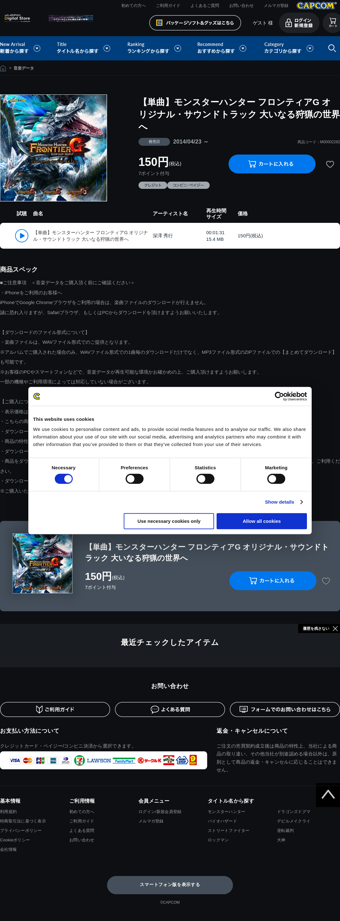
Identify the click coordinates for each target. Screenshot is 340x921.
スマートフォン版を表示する (170, 884)
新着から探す (24, 48)
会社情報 (8, 849)
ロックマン (218, 840)
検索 (331, 48)
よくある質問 (81, 830)
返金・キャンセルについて (252, 731)
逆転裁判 (285, 830)
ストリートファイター (229, 830)
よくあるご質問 (204, 5)
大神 (281, 840)
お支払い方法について (30, 731)
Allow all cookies (262, 521)
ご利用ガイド (168, 5)
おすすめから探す (223, 48)
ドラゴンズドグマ (293, 811)
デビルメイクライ (293, 821)
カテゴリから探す (289, 48)
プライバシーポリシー (21, 830)
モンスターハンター (226, 811)
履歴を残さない (316, 628)
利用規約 (8, 811)
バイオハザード (222, 821)
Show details (279, 502)
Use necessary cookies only (169, 521)
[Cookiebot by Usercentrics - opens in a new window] (279, 396)
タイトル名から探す (84, 48)
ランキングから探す (155, 48)
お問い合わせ (241, 5)
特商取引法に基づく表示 (23, 821)
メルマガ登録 (276, 5)
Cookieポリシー (15, 840)
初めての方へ (133, 5)
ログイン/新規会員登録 (160, 811)
